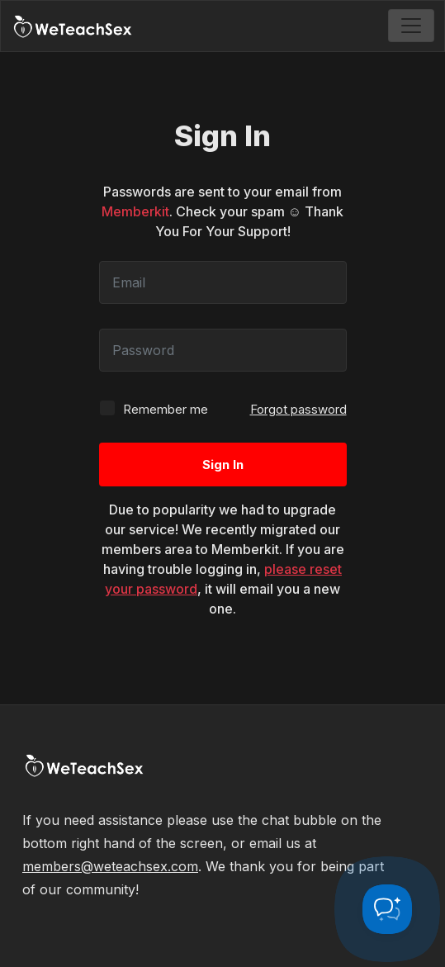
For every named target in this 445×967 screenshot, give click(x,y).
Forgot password (298, 409)
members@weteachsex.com (110, 866)
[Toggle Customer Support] (387, 909)
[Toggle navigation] (411, 25)
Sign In (223, 464)
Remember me (153, 408)
